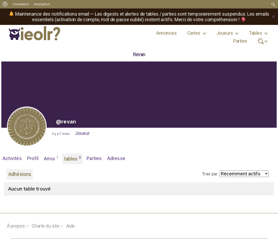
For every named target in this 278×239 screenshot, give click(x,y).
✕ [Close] (273, 16)
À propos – (18, 226)
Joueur (82, 133)
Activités (12, 158)
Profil (33, 158)
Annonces (166, 33)
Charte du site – (47, 226)
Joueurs (224, 33)
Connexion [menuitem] (21, 4)
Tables (255, 33)
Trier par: (210, 173)
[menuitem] (5, 4)
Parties (240, 41)
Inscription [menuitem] (42, 4)
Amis (51, 158)
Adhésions (19, 174)
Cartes (193, 33)
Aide (70, 226)
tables (72, 158)
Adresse (116, 158)
